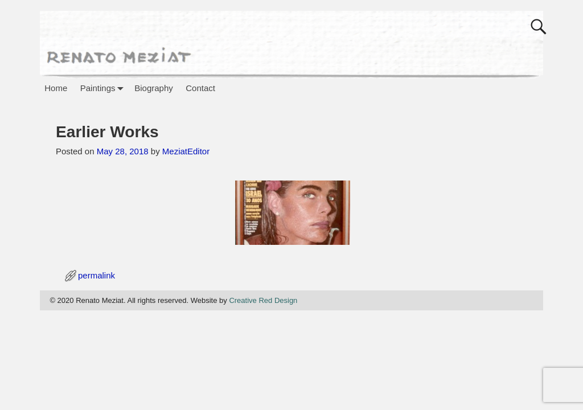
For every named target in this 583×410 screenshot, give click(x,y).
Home (55, 88)
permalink (96, 275)
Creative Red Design (263, 300)
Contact (200, 88)
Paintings (104, 88)
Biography (153, 88)
